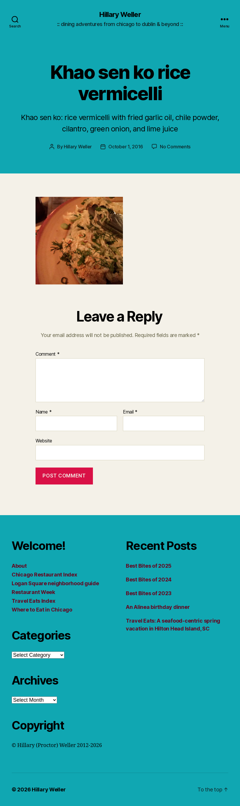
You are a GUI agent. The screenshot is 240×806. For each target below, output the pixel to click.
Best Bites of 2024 (149, 579)
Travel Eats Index (33, 601)
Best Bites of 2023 (149, 593)
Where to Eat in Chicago (42, 610)
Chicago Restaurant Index (44, 575)
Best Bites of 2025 (149, 566)
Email (130, 412)
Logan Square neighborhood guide (55, 583)
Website (44, 441)
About (19, 566)
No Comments (175, 147)
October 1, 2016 (125, 147)
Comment (48, 354)
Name (44, 412)
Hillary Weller (120, 14)
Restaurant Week (33, 592)
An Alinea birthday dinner (158, 607)
